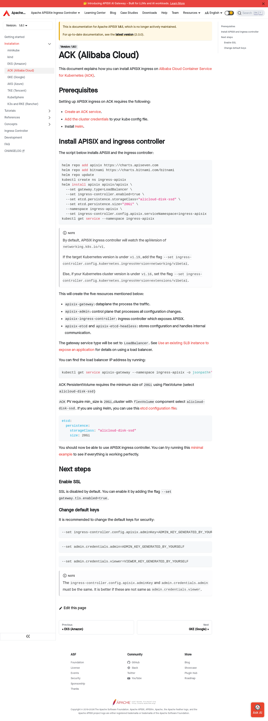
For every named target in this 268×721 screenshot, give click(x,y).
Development (13, 137)
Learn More (177, 3)
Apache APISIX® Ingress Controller (54, 13)
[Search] (250, 13)
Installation (11, 44)
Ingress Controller (16, 131)
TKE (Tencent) (16, 91)
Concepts (10, 124)
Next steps (227, 37)
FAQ (7, 144)
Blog (113, 13)
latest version (124, 34)
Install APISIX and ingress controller (240, 32)
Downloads (149, 13)
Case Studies (129, 13)
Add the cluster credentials (87, 119)
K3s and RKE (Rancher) (22, 104)
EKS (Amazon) (16, 64)
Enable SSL (230, 42)
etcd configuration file (158, 408)
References (12, 117)
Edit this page (72, 608)
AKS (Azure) (15, 84)
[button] (229, 13)
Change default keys (235, 48)
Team (175, 13)
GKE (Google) (16, 77)
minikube (13, 50)
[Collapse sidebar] (28, 636)
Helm (79, 126)
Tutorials (10, 111)
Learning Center (95, 13)
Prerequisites (228, 26)
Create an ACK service (83, 112)
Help (164, 13)
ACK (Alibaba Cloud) (20, 70)
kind (10, 57)
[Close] (263, 3)
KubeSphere (15, 97)
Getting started (14, 37)
